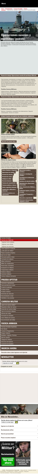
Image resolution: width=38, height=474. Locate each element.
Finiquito (21, 471)
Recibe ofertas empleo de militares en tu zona (14, 361)
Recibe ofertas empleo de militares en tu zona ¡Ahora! (16, 420)
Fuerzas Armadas (18, 8)
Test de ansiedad (5, 472)
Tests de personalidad (15, 472)
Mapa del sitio (23, 470)
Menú (4, 3)
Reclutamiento (8, 8)
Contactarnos (10, 471)
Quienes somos (32, 470)
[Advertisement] (19, 60)
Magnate (26, 471)
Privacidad (3, 471)
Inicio (2, 8)
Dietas (16, 471)
